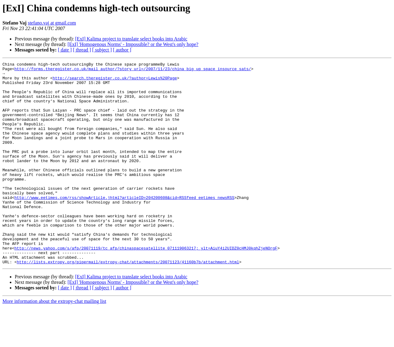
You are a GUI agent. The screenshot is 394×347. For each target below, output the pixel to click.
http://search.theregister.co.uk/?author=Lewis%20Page (115, 81)
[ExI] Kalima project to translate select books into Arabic (131, 38)
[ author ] (122, 49)
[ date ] (65, 49)
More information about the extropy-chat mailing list (54, 341)
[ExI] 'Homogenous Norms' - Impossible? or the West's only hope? (132, 44)
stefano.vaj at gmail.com (52, 22)
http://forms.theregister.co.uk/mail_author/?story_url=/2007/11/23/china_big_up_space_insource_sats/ (132, 70)
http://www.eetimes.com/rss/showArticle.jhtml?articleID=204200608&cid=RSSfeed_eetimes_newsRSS (124, 225)
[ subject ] (102, 49)
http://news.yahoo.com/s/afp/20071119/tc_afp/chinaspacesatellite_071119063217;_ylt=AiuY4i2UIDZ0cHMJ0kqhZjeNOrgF (145, 285)
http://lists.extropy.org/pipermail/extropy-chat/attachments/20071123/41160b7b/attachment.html (128, 302)
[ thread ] (82, 49)
